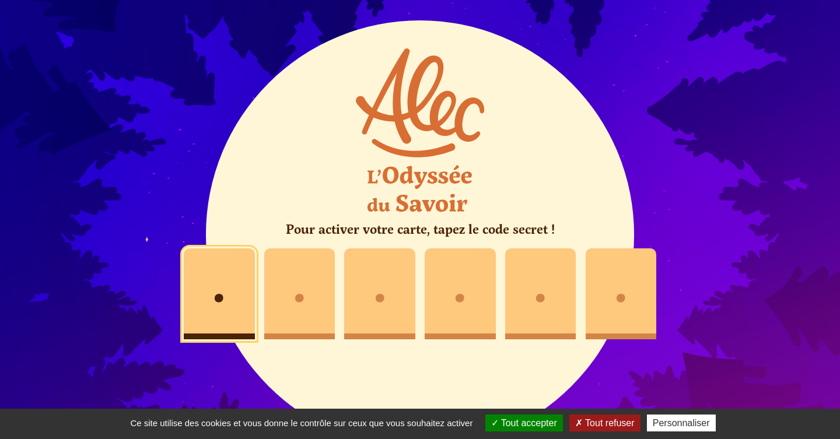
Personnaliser (681, 423)
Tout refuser (605, 423)
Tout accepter (524, 423)
